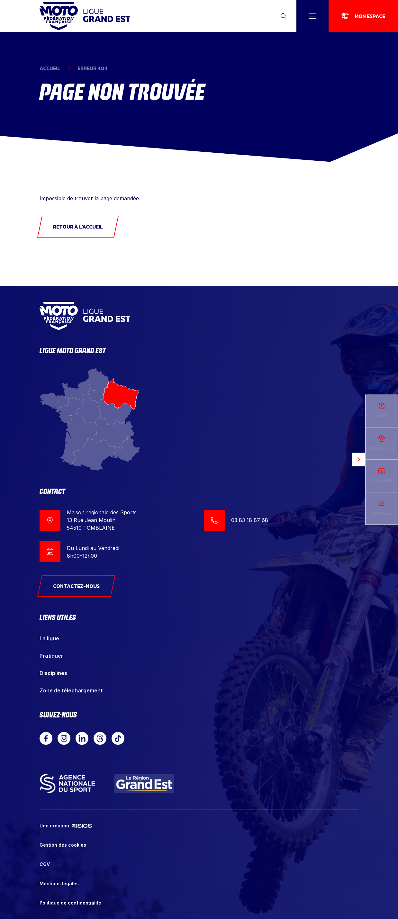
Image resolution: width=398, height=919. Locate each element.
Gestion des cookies (63, 845)
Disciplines (53, 673)
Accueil (50, 68)
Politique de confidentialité (70, 902)
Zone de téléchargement (71, 690)
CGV (45, 864)
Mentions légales (59, 883)
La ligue (49, 638)
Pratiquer (51, 656)
